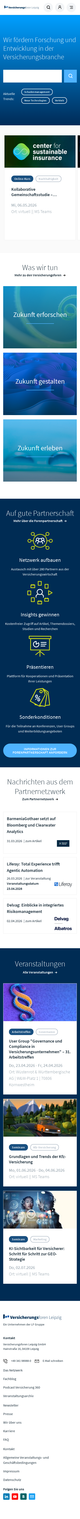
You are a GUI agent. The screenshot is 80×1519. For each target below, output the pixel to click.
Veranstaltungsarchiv (18, 1396)
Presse (8, 1414)
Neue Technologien (35, 100)
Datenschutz (12, 1480)
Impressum (11, 1471)
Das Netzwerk (13, 1370)
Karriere (9, 1431)
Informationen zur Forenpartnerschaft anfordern (40, 750)
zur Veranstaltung (38, 878)
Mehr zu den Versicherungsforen (38, 275)
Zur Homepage (21, 7)
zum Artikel (33, 841)
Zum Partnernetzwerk (38, 799)
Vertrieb (59, 100)
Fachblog (9, 1379)
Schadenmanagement (37, 91)
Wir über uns (12, 1422)
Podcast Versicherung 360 (21, 1387)
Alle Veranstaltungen (38, 972)
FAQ (6, 1439)
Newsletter (11, 1405)
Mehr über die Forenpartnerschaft (38, 521)
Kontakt (9, 1449)
